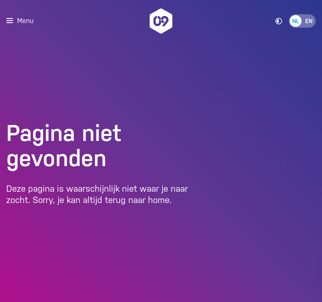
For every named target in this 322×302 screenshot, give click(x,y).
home (158, 200)
